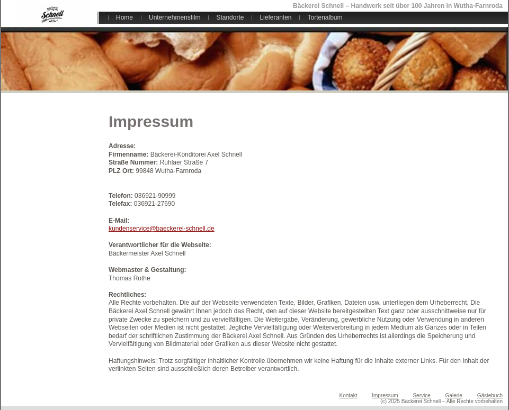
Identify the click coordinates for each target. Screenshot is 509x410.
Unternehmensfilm (174, 17)
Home (124, 17)
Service (421, 395)
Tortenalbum (324, 17)
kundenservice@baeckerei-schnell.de (162, 228)
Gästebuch (490, 395)
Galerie (453, 395)
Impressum (385, 395)
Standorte (230, 17)
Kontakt (349, 395)
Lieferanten (275, 17)
